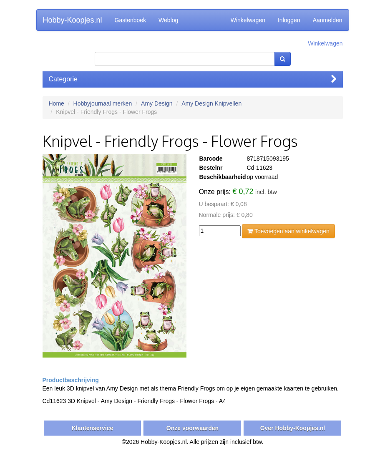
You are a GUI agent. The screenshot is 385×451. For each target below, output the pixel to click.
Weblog (168, 20)
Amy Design (156, 103)
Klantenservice (92, 428)
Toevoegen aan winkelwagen (288, 231)
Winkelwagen (248, 20)
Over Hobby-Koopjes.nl (292, 428)
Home (56, 103)
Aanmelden (327, 20)
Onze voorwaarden (192, 428)
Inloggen (289, 20)
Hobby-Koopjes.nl (72, 20)
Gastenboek (130, 20)
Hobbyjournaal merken (102, 103)
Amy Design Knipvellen (211, 103)
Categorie (193, 79)
